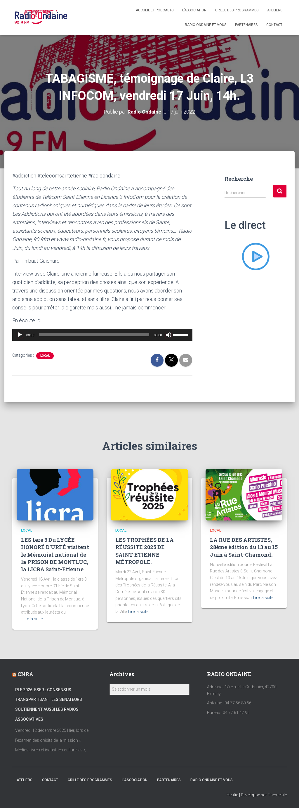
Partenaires (246, 25)
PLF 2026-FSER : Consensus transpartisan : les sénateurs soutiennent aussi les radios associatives (48, 704)
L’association (194, 10)
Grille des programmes (236, 10)
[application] (102, 335)
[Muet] (168, 335)
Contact (274, 25)
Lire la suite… (33, 619)
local (45, 355)
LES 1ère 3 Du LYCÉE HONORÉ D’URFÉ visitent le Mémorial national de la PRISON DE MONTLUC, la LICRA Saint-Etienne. (55, 554)
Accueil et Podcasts (154, 10)
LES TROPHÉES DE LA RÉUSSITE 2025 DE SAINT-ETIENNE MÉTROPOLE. (144, 550)
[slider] (94, 334)
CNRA (25, 674)
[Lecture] (20, 335)
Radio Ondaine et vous (205, 25)
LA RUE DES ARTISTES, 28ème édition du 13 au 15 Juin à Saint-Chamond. (244, 547)
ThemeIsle (277, 795)
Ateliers (274, 10)
